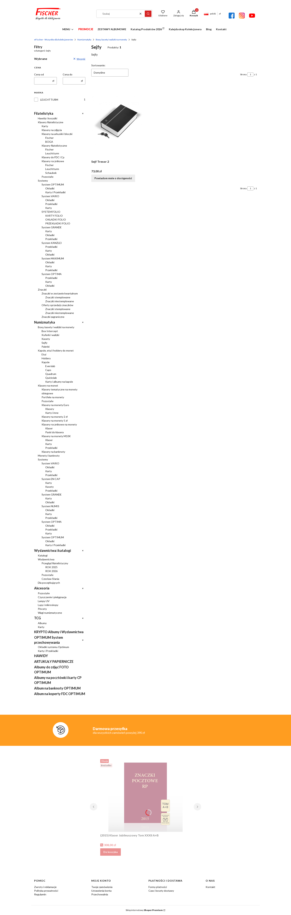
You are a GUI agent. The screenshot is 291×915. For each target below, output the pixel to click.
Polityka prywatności (46, 890)
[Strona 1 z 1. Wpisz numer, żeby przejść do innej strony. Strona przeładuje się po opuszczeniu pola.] (250, 74)
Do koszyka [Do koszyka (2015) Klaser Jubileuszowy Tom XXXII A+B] (110, 851)
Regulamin (40, 894)
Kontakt (210, 887)
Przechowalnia (99, 894)
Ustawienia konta (101, 890)
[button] (148, 14)
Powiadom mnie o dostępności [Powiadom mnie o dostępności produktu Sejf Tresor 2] (113, 178)
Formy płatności (157, 887)
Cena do (67, 74)
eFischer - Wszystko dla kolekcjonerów (53, 39)
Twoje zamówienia (101, 887)
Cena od (39, 74)
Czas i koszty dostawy (161, 890)
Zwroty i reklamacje (45, 887)
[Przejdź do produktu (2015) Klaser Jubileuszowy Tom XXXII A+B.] (145, 795)
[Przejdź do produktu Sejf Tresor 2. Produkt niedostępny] (117, 121)
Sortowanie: (98, 65)
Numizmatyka (84, 39)
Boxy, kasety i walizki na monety (111, 39)
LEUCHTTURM (49, 99)
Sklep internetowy (144, 910)
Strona (243, 74)
